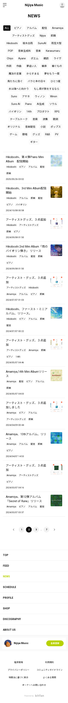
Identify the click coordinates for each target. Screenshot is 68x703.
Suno (14, 96)
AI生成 (40, 104)
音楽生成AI (24, 50)
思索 (35, 119)
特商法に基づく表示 (18, 677)
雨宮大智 (56, 43)
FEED (6, 565)
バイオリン (15, 111)
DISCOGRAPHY (12, 619)
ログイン (62, 5)
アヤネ (26, 96)
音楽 (38, 50)
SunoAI (42, 43)
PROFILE (8, 597)
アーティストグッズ (23, 35)
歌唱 (24, 134)
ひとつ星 (56, 81)
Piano (28, 104)
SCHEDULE (9, 587)
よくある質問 (49, 677)
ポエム (34, 58)
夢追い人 (31, 66)
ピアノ (18, 28)
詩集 (45, 119)
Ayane (22, 58)
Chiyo (10, 58)
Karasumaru (53, 50)
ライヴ (57, 58)
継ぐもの (57, 66)
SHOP (6, 608)
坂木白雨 (28, 43)
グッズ (36, 134)
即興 (53, 35)
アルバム (32, 28)
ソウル (53, 104)
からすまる (32, 73)
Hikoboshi (12, 43)
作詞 (8, 66)
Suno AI (15, 104)
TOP (5, 555)
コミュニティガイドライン (50, 670)
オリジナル (13, 126)
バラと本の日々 (37, 81)
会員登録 (55, 643)
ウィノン (40, 96)
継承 (44, 66)
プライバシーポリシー (18, 670)
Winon (53, 96)
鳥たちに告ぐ (15, 81)
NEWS (6, 576)
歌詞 (55, 119)
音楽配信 (30, 126)
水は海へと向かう (19, 88)
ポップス (56, 126)
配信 (44, 28)
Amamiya (57, 28)
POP (10, 50)
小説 (43, 126)
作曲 (18, 66)
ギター (34, 141)
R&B (47, 134)
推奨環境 (18, 662)
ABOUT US (9, 629)
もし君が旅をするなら (46, 88)
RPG (57, 111)
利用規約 (49, 662)
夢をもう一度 (51, 73)
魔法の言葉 (15, 73)
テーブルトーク (19, 119)
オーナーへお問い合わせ (34, 685)
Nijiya (43, 35)
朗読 (46, 58)
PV (56, 134)
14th (29, 111)
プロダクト (43, 111)
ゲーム (13, 134)
